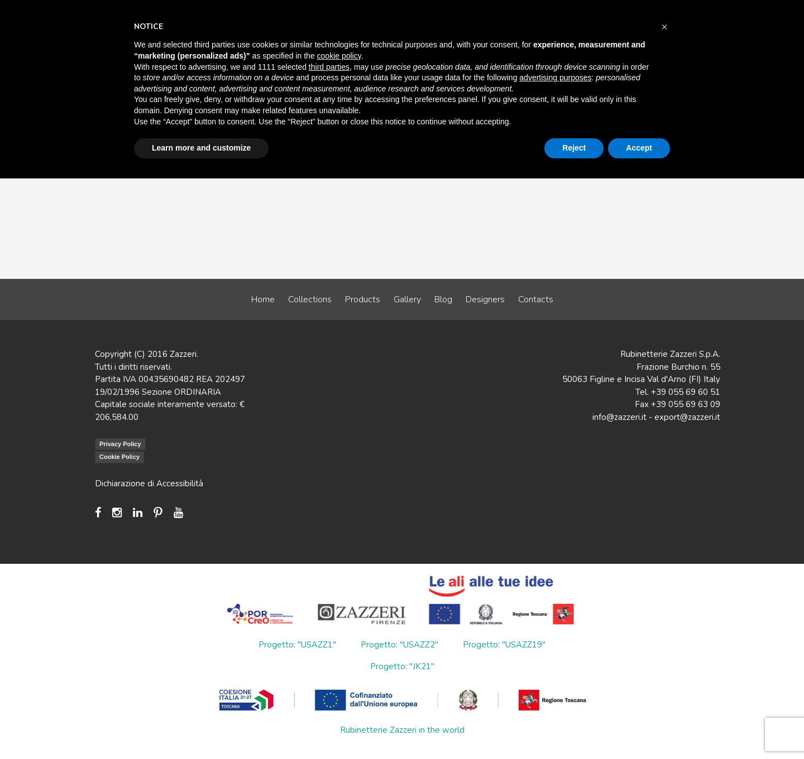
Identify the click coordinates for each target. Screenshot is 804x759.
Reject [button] (574, 147)
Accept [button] (639, 147)
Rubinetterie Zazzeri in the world (402, 730)
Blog (443, 299)
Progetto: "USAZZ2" (399, 644)
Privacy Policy (120, 444)
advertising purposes (555, 77)
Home (263, 299)
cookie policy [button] (339, 55)
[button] (664, 27)
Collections (310, 299)
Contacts (535, 299)
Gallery (407, 299)
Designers (485, 299)
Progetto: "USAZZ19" (504, 644)
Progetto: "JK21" (402, 666)
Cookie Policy (119, 456)
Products (362, 299)
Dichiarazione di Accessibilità (149, 483)
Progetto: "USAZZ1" (297, 644)
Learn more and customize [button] (201, 147)
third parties (329, 66)
